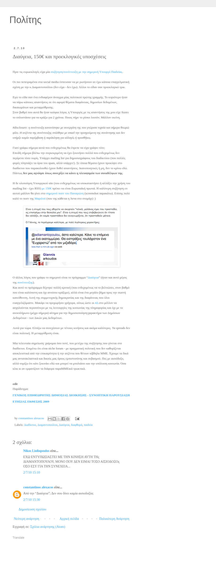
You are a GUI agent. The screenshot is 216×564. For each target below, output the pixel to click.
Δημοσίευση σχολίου (32, 509)
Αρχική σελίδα (69, 519)
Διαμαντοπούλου (47, 425)
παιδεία (88, 425)
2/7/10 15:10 (31, 472)
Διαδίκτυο (30, 425)
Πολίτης (25, 20)
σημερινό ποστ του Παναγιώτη (65, 193)
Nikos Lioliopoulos (36, 451)
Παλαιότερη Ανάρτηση (114, 519)
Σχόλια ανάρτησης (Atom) (47, 527)
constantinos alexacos (38, 487)
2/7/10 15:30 (31, 499)
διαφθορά (76, 425)
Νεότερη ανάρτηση (26, 519)
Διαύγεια (64, 425)
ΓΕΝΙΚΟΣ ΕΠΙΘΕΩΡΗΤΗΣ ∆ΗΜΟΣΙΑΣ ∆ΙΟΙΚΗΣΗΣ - (51, 395)
